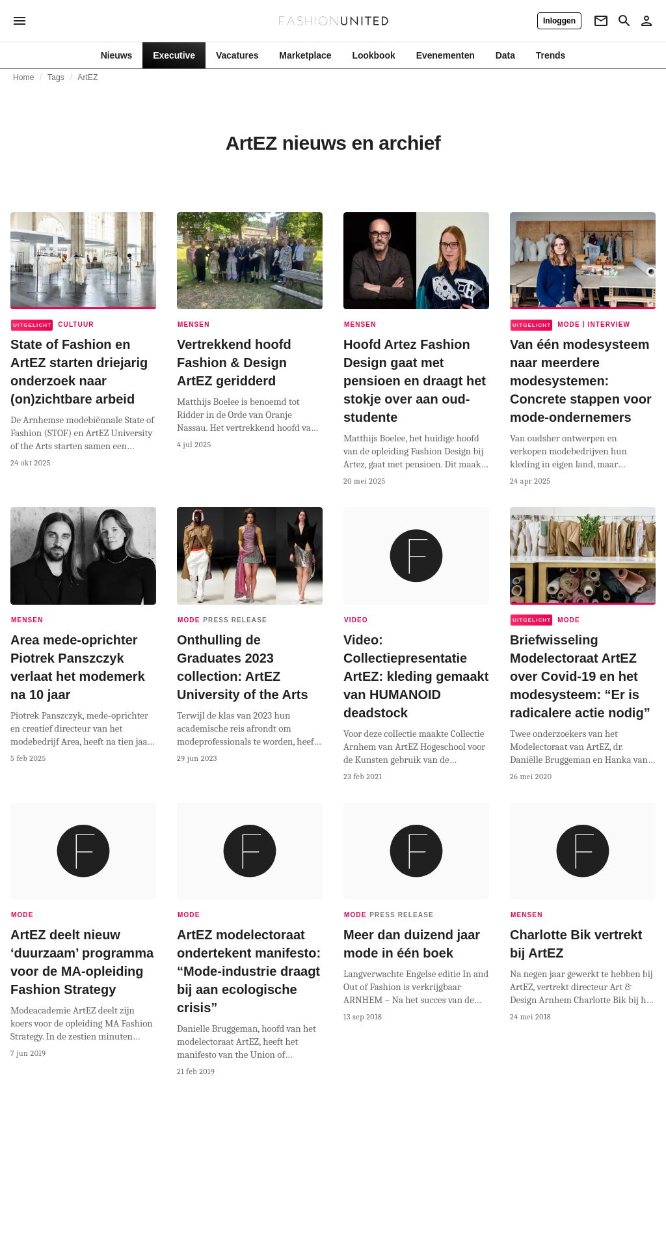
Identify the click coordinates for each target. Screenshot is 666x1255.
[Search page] (624, 21)
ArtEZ (87, 77)
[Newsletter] (601, 21)
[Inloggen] (559, 20)
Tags (55, 77)
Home (23, 77)
